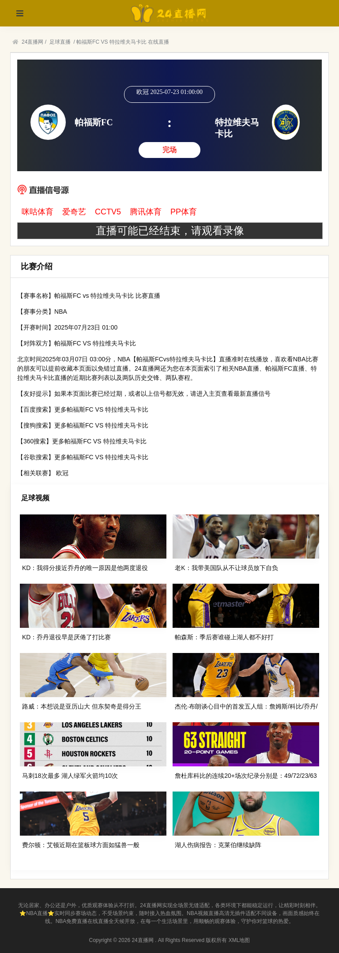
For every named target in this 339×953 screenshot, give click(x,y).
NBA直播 (247, 368)
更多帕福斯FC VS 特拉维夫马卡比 (101, 409)
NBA (60, 311)
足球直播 (60, 42)
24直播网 (32, 42)
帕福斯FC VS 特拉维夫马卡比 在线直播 (122, 42)
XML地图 (239, 940)
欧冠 (62, 472)
